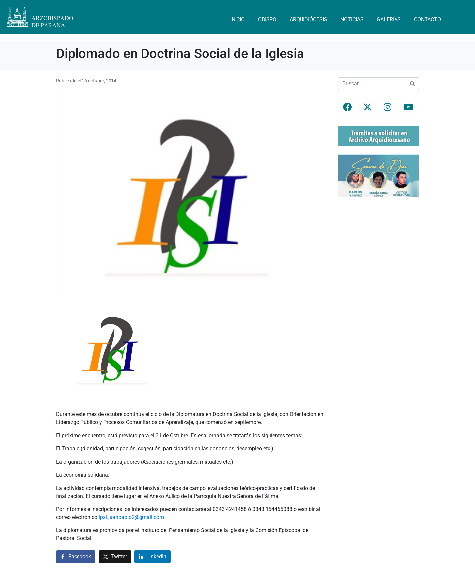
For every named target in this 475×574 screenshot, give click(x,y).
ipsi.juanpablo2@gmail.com (131, 517)
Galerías (389, 19)
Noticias (352, 19)
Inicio (237, 19)
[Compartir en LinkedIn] (152, 556)
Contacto (427, 19)
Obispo (267, 19)
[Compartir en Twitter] (115, 556)
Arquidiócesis (308, 19)
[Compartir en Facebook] (75, 556)
